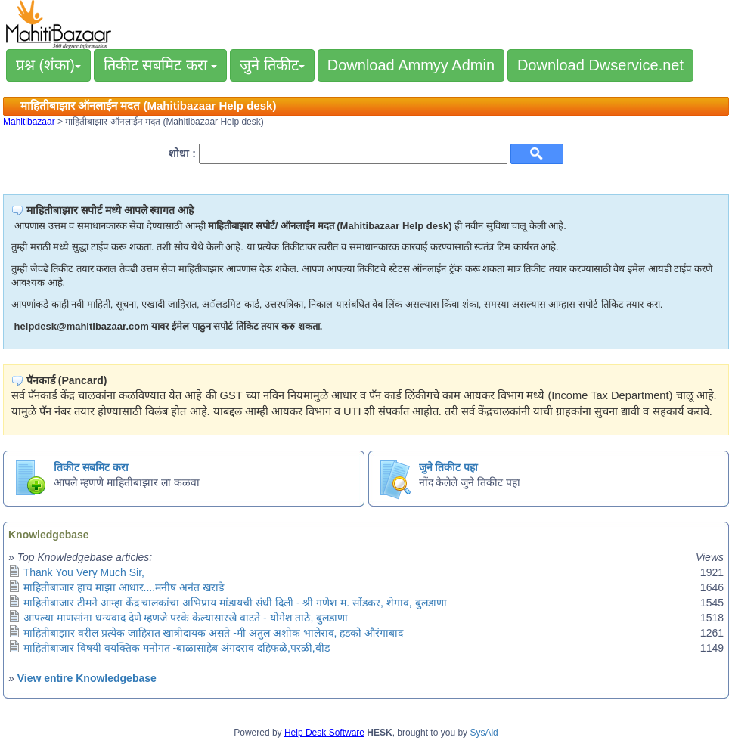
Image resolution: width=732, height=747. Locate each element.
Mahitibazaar (29, 121)
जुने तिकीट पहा (449, 467)
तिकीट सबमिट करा (161, 65)
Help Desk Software (324, 732)
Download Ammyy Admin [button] (411, 65)
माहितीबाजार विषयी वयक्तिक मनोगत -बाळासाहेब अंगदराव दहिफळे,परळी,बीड (176, 648)
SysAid (484, 732)
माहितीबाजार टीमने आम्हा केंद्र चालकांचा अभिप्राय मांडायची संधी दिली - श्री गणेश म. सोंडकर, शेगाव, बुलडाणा (235, 603)
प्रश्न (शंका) (48, 65)
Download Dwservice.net (600, 65)
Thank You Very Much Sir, (83, 572)
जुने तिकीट (272, 65)
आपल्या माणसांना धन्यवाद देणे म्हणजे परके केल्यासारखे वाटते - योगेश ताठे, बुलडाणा (185, 618)
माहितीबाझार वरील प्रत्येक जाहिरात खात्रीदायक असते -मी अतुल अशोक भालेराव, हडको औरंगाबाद (213, 633)
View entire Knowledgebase (87, 678)
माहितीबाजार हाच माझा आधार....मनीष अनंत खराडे (123, 587)
